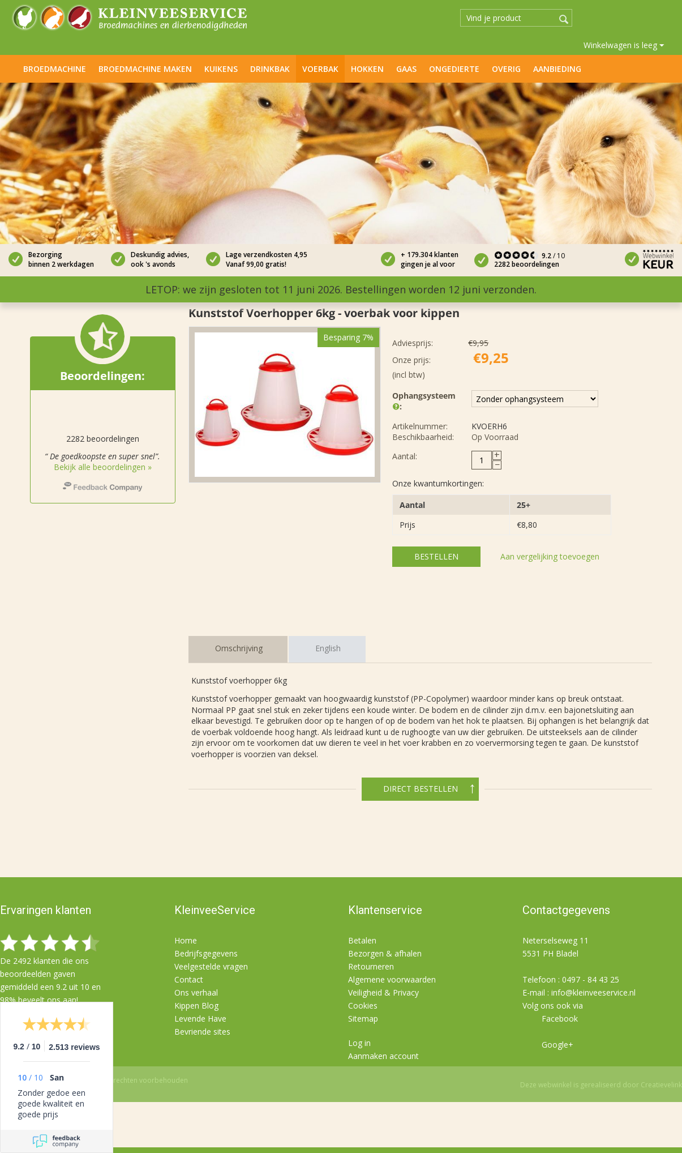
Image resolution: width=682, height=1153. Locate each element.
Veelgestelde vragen (211, 966)
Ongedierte (454, 68)
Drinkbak (270, 68)
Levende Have (200, 1018)
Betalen (362, 940)
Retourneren (371, 966)
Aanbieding (557, 68)
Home (11, 68)
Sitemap (363, 1018)
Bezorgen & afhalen (385, 953)
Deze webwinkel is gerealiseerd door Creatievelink (601, 1085)
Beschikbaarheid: (423, 437)
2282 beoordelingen (526, 264)
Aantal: (404, 456)
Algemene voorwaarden (392, 979)
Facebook (560, 1018)
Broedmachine (54, 68)
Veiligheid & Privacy (383, 992)
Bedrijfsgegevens (206, 953)
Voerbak (320, 68)
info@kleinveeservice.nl (593, 992)
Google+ (557, 1044)
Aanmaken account (383, 1055)
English (328, 648)
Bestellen (436, 556)
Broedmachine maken (145, 68)
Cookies (363, 1005)
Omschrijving (239, 648)
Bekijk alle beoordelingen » (103, 467)
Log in (359, 1042)
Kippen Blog (196, 1005)
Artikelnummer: (420, 426)
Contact (188, 979)
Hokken (367, 68)
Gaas (406, 68)
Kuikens (221, 68)
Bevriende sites (202, 1031)
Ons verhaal (196, 992)
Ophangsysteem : (423, 401)
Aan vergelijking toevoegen (549, 556)
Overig (506, 68)
